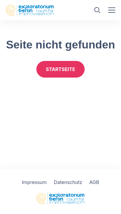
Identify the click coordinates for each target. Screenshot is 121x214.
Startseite (60, 69)
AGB (94, 182)
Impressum (34, 182)
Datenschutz (68, 182)
